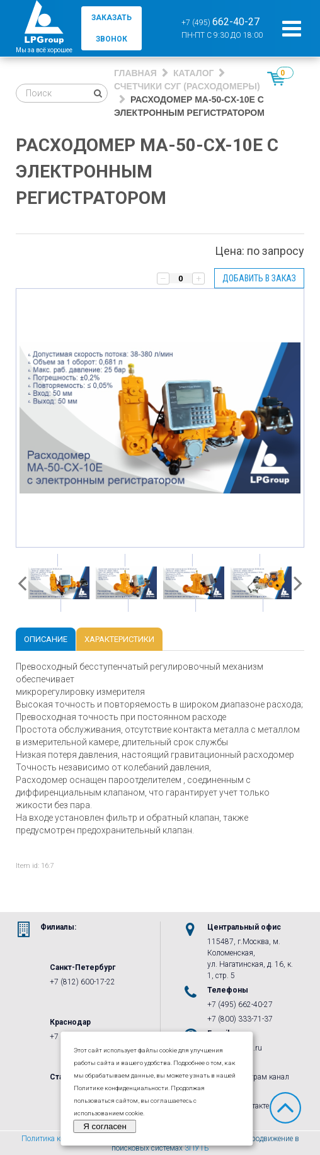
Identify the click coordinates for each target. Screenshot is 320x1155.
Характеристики (119, 639)
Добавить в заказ (259, 278)
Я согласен (105, 1126)
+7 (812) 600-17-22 (82, 982)
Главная (135, 73)
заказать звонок (111, 28)
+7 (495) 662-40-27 (240, 1004)
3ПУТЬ (197, 1148)
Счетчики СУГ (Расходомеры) (187, 86)
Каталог (193, 73)
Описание (45, 639)
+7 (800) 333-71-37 (240, 1019)
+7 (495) (220, 22)
